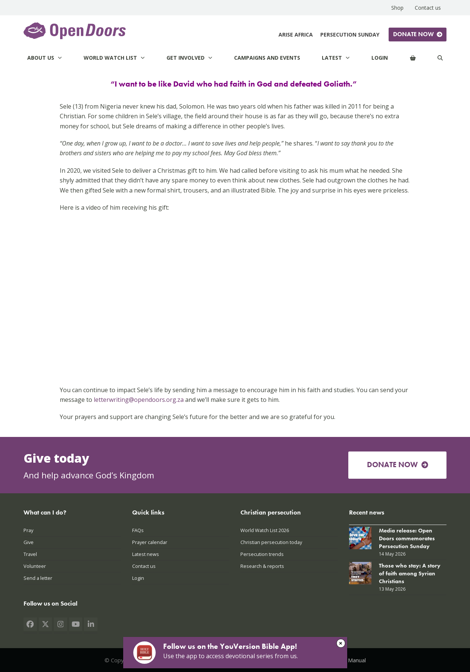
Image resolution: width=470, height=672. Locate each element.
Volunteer (35, 566)
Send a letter (38, 578)
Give (29, 542)
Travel (30, 554)
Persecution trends (262, 554)
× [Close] (340, 643)
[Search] (440, 57)
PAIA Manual (350, 660)
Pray (28, 530)
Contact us (144, 566)
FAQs (138, 530)
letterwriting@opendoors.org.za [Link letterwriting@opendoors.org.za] (139, 400)
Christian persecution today (271, 542)
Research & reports (262, 566)
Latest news (145, 554)
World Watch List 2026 (264, 530)
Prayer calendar (149, 542)
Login (138, 578)
